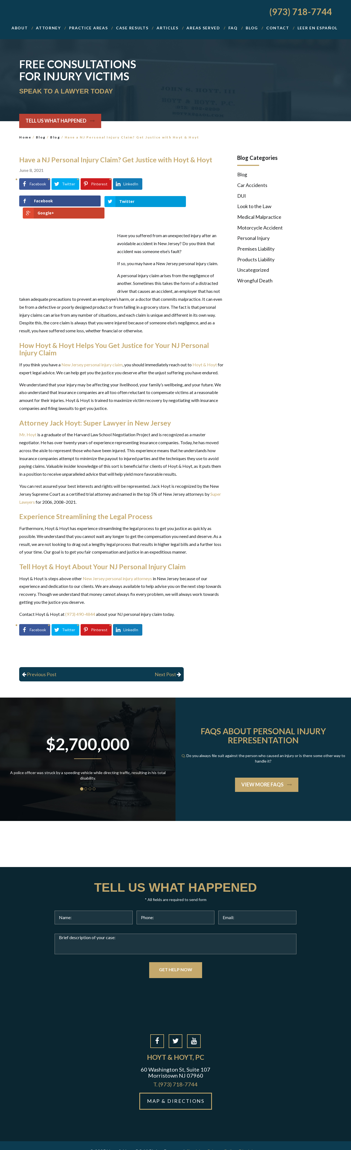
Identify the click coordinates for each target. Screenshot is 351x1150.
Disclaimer (250, 1139)
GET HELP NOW (175, 957)
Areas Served (203, 28)
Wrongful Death (255, 280)
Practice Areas (88, 28)
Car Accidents (252, 185)
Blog (41, 137)
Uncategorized (253, 270)
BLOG (252, 28)
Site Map (195, 1139)
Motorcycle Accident (260, 228)
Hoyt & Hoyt (205, 352)
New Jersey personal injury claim (92, 352)
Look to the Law (254, 206)
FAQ (233, 28)
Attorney (48, 28)
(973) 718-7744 (300, 11)
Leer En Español (318, 28)
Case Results (132, 28)
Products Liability (255, 259)
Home (25, 137)
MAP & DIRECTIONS (175, 1089)
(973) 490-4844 (80, 602)
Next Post (168, 662)
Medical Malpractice (259, 217)
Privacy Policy (222, 1139)
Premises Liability (255, 249)
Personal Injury (253, 238)
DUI (241, 196)
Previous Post (39, 662)
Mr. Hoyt (27, 422)
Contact (277, 28)
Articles (168, 28)
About (20, 28)
